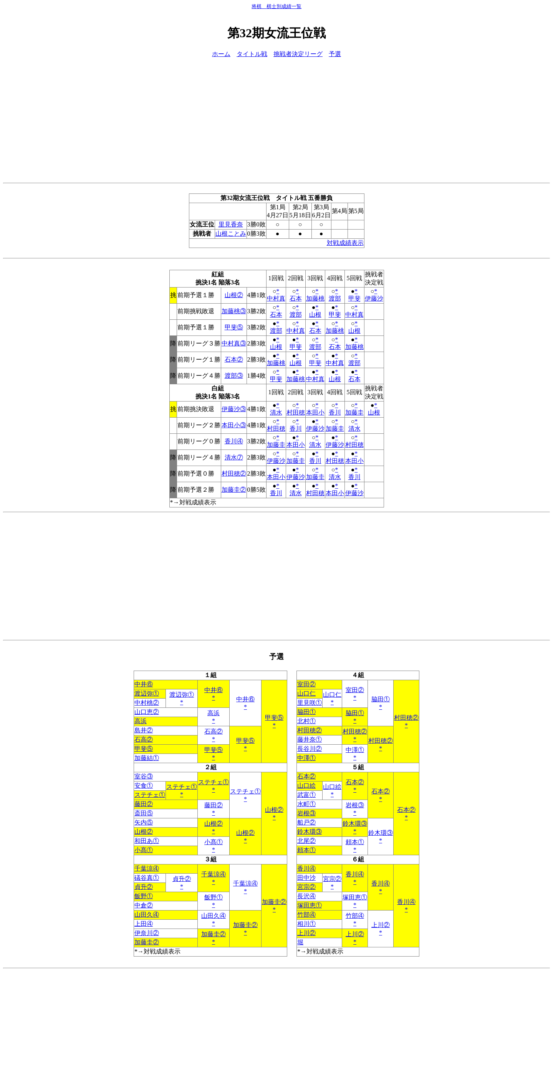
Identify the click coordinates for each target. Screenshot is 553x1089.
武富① (306, 795)
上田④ (143, 923)
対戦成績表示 (345, 243)
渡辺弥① (146, 693)
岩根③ (355, 805)
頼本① (355, 842)
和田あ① (146, 841)
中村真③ (234, 343)
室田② (306, 684)
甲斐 (354, 298)
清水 (276, 412)
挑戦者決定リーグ (298, 54)
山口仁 (306, 693)
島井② (143, 730)
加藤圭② (234, 489)
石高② (213, 731)
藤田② (143, 804)
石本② (234, 359)
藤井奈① (309, 739)
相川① (306, 923)
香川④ (234, 441)
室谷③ (143, 776)
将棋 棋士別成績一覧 (276, 6)
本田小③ (234, 425)
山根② (234, 295)
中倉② (143, 905)
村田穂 (295, 412)
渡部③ (234, 375)
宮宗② (332, 879)
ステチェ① (213, 782)
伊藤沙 (374, 298)
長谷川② (309, 748)
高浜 (213, 713)
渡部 (335, 298)
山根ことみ (230, 233)
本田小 (315, 412)
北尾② (306, 841)
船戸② (306, 822)
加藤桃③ (234, 311)
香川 (335, 412)
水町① (306, 804)
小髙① (213, 842)
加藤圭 (354, 412)
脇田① (380, 699)
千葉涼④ (146, 868)
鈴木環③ (355, 823)
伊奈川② (146, 933)
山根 (315, 314)
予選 (335, 54)
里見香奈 (231, 224)
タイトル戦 (252, 54)
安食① (143, 785)
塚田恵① (355, 897)
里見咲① (309, 702)
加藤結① (146, 758)
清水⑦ (234, 457)
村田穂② (234, 473)
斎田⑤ (143, 813)
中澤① (355, 750)
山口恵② (146, 712)
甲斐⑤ (234, 327)
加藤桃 (315, 298)
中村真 (276, 298)
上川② (380, 925)
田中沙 (306, 877)
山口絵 (306, 785)
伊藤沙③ (234, 409)
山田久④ (146, 914)
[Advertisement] (276, 119)
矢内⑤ (143, 822)
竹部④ (306, 914)
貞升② (181, 879)
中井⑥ (143, 684)
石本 (296, 298)
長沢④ (306, 896)
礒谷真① (146, 877)
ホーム (221, 54)
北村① (306, 721)
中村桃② (146, 702)
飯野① (143, 896)
